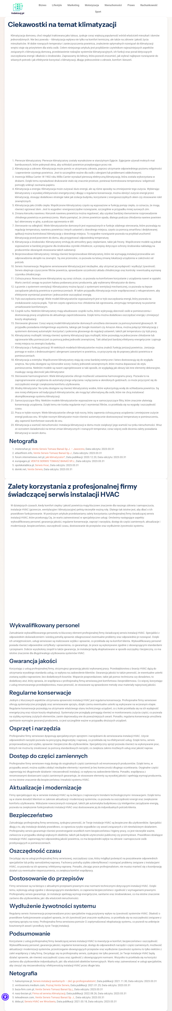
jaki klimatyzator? (55, 457)
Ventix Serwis (35, 469)
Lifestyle (57, 5)
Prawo (131, 5)
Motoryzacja (92, 5)
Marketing (73, 5)
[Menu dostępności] (5, 997)
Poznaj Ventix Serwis (57, 985)
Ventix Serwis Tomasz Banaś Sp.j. (54, 989)
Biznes (42, 5)
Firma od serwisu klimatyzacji (48, 993)
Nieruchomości (113, 5)
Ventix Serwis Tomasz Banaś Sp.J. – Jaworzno (58, 448)
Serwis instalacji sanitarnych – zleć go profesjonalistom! (64, 981)
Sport (98, 11)
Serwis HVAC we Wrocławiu (40, 1001)
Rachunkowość (148, 5)
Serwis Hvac (42, 465)
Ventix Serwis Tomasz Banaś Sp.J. (52, 453)
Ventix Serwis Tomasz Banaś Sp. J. (55, 997)
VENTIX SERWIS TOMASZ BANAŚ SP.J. (53, 461)
